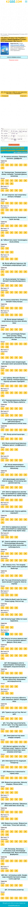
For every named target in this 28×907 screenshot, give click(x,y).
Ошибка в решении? (14, 144)
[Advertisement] (14, 18)
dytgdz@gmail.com (14, 905)
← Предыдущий (4, 95)
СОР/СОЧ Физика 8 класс (14, 57)
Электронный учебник (17, 45)
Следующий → (23, 95)
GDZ (14, 1)
